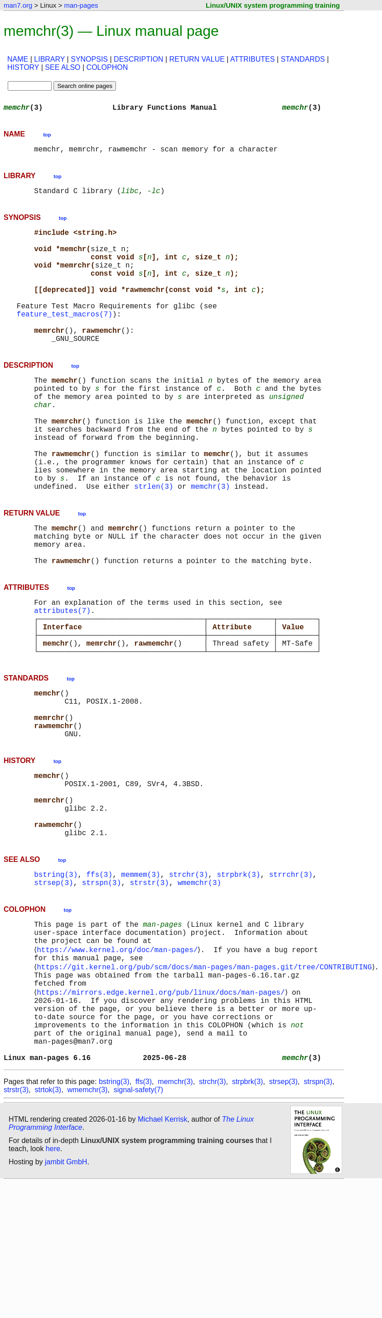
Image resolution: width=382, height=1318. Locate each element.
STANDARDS (302, 59)
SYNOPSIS (89, 59)
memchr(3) (210, 542)
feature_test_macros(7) (64, 339)
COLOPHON (107, 67)
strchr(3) (188, 979)
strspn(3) (101, 989)
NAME (17, 59)
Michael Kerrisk (162, 1254)
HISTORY (23, 67)
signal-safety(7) (138, 1225)
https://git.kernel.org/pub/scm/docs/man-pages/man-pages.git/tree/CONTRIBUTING (206, 1083)
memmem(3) (140, 979)
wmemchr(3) (199, 989)
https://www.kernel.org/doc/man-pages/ (119, 1063)
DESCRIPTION (138, 59)
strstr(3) (149, 989)
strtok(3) (47, 1225)
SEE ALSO (62, 67)
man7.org (18, 5)
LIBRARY (49, 59)
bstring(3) (55, 979)
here (53, 1284)
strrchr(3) (291, 979)
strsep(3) (53, 989)
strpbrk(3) (238, 979)
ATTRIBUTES (252, 59)
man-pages (81, 5)
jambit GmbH (66, 1297)
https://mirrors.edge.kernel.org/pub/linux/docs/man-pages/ (162, 1113)
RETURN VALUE (196, 59)
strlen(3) (153, 542)
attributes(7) (62, 679)
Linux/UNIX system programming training (273, 5)
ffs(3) (99, 979)
